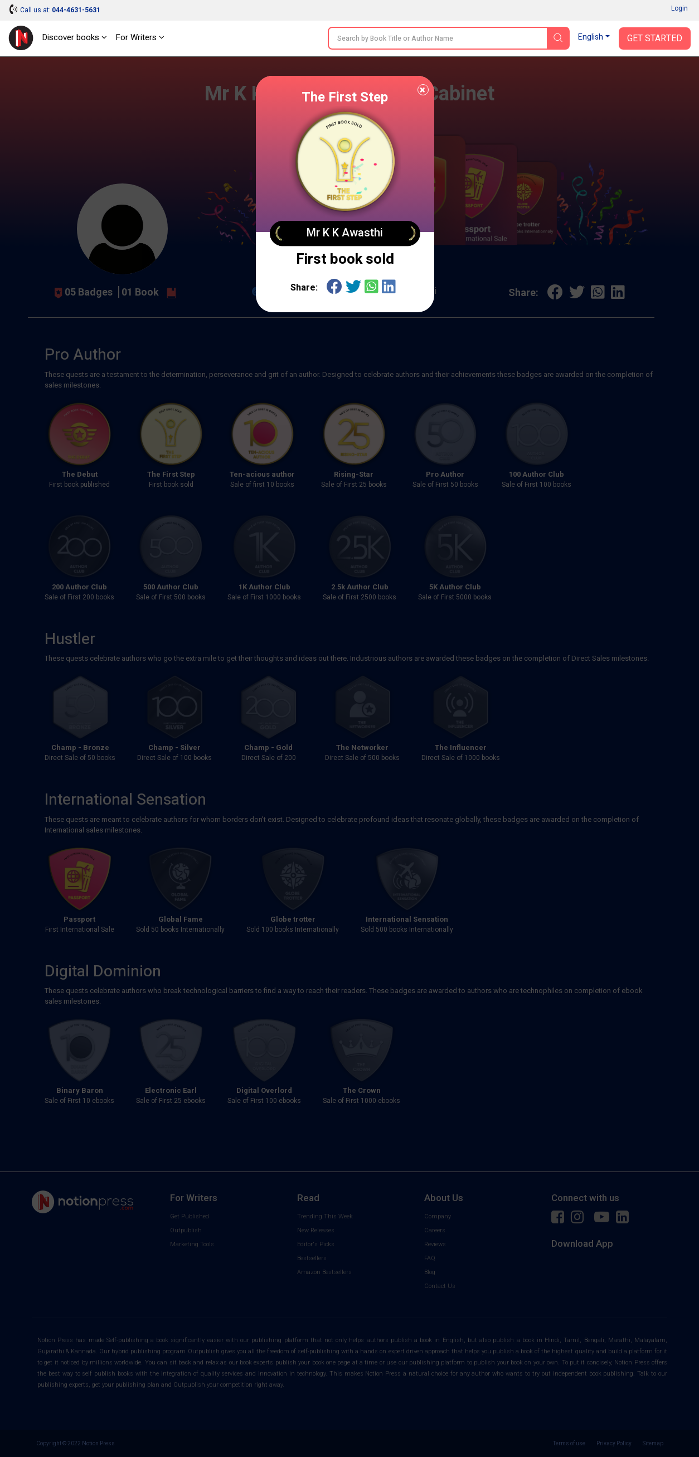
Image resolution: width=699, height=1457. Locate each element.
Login (679, 8)
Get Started (654, 38)
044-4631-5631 (76, 10)
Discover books (74, 37)
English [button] (590, 37)
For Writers (139, 37)
